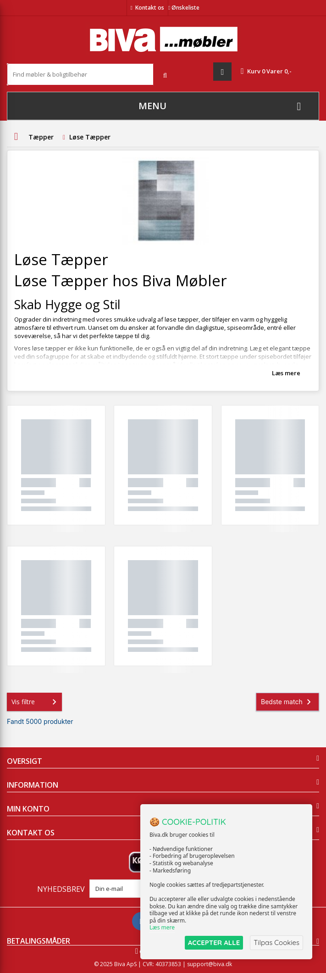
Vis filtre (35, 701)
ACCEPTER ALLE (214, 942)
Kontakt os (149, 7)
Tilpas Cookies (276, 942)
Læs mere (286, 373)
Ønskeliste (183, 7)
